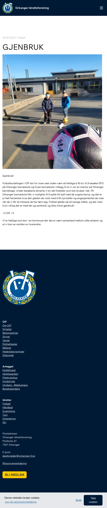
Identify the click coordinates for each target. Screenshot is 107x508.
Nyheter (7, 329)
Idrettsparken (10, 373)
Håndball (7, 407)
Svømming (8, 411)
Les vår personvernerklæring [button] (21, 502)
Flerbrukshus (9, 377)
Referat (6, 347)
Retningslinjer (10, 332)
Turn (5, 414)
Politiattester (9, 344)
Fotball (6, 403)
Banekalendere (11, 388)
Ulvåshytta (8, 381)
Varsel (6, 340)
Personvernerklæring (14, 463)
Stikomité (8, 355)
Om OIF (6, 325)
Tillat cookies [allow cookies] (93, 500)
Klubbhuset (9, 370)
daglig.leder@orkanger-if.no (18, 455)
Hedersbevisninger (13, 351)
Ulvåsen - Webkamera (15, 385)
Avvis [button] (78, 500)
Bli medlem (14, 475)
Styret (6, 336)
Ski (4, 422)
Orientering (9, 418)
